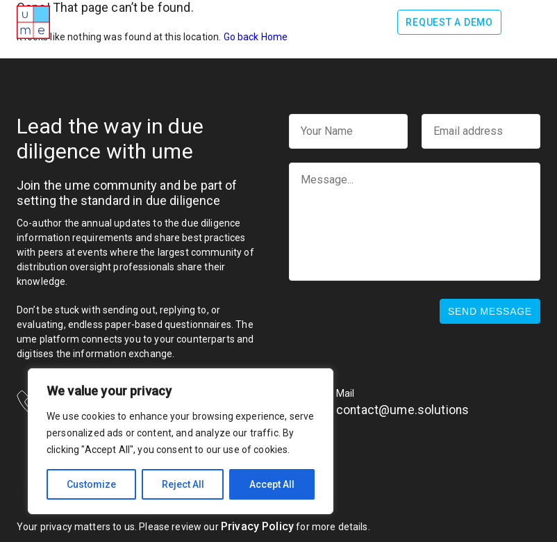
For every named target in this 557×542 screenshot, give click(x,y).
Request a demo (449, 22)
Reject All (183, 484)
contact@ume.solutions (402, 410)
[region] (180, 441)
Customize (91, 484)
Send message (490, 311)
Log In (366, 22)
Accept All (271, 484)
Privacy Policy (257, 526)
